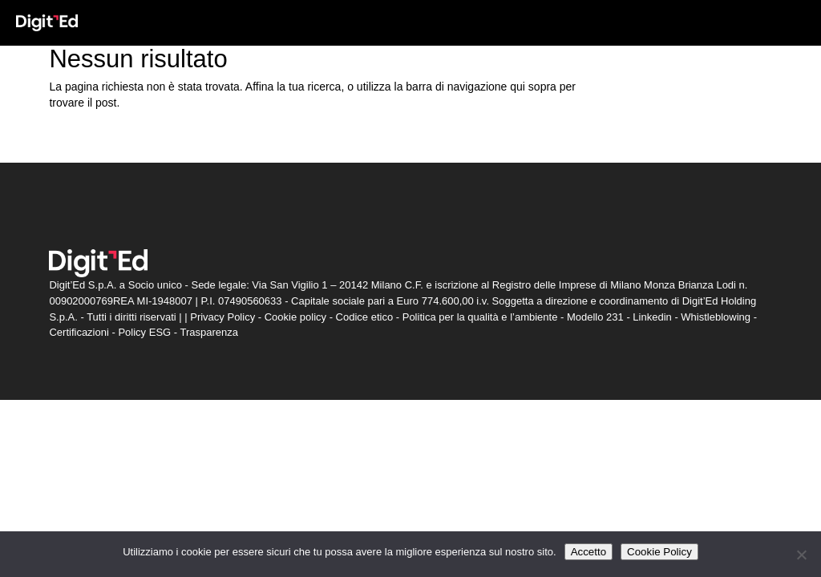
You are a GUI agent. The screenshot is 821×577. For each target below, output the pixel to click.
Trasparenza (209, 332)
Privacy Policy (222, 317)
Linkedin (652, 317)
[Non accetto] (801, 555)
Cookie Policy (659, 552)
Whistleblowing (715, 317)
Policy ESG (144, 332)
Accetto (588, 552)
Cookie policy (295, 317)
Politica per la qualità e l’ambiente (480, 317)
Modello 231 (595, 317)
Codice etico (365, 317)
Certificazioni (78, 332)
